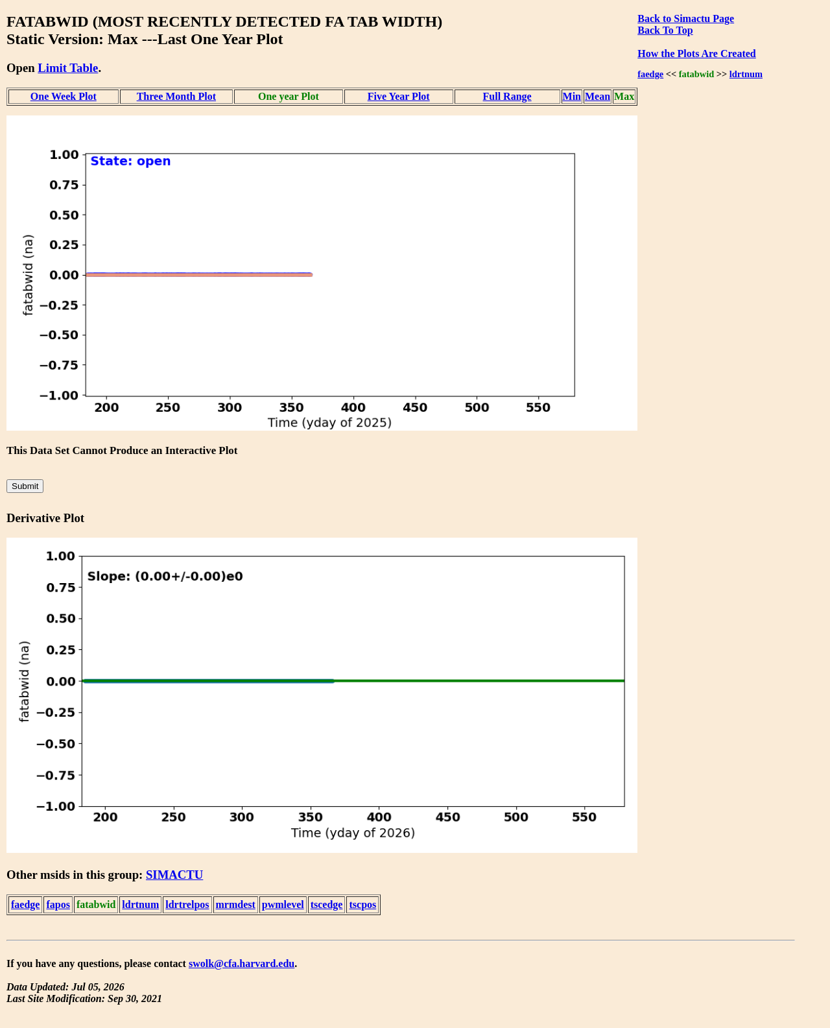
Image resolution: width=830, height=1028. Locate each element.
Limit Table (68, 68)
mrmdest (235, 904)
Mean (597, 96)
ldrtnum (746, 74)
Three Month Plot (176, 96)
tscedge (327, 904)
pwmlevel (283, 904)
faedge (650, 74)
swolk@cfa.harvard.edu (241, 963)
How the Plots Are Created (696, 53)
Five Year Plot (399, 96)
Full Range (507, 96)
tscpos (362, 904)
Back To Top (665, 30)
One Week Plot (63, 96)
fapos (57, 904)
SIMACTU (174, 874)
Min (572, 96)
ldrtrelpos (187, 904)
